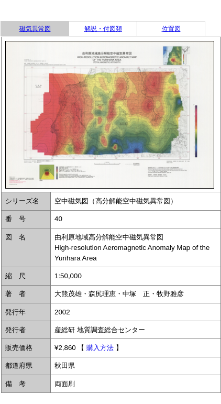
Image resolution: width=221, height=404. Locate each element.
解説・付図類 (103, 28)
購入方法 (100, 348)
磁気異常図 (35, 28)
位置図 (171, 28)
